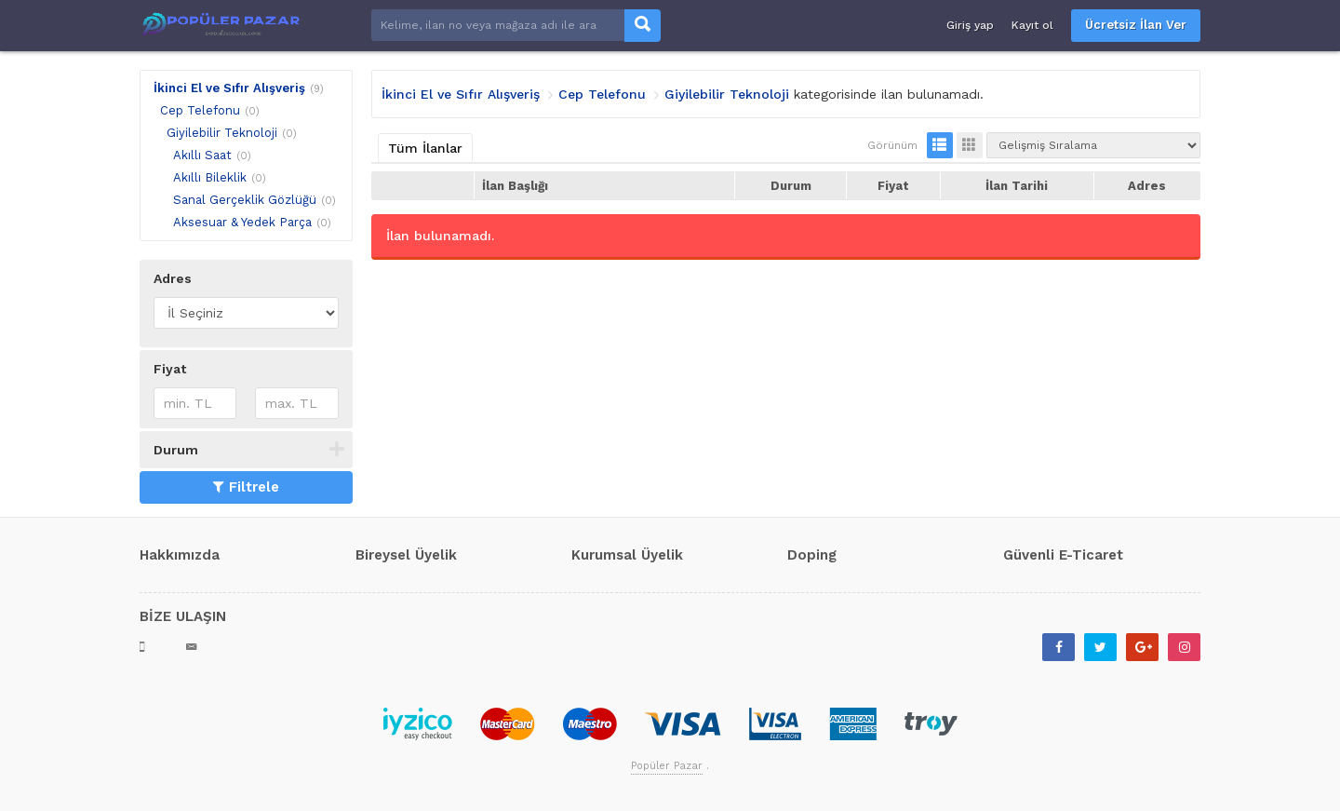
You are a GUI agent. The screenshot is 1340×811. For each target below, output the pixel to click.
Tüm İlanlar (425, 148)
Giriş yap (970, 25)
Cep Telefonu (200, 110)
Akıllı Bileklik (210, 177)
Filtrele (246, 487)
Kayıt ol (1032, 25)
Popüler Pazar (667, 766)
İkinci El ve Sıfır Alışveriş (229, 88)
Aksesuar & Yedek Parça (242, 222)
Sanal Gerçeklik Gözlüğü (244, 200)
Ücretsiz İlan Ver (1135, 25)
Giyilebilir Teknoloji (222, 133)
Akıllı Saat (202, 155)
